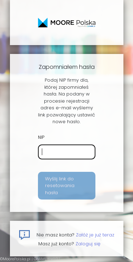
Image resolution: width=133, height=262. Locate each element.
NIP (41, 137)
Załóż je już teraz (95, 234)
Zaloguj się (88, 243)
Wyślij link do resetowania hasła (59, 185)
